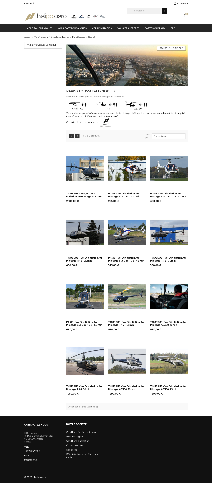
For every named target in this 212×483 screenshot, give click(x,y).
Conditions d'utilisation (77, 441)
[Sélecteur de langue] (29, 3)
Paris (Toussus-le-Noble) (42, 45)
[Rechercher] (147, 11)
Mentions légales (75, 436)
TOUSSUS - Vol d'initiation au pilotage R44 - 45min (126, 324)
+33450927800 (32, 451)
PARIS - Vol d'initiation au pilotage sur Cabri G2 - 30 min (168, 195)
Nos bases (71, 449)
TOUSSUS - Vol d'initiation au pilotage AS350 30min (126, 388)
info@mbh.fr (30, 459)
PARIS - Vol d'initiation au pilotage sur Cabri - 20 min (124, 195)
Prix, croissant (169, 136)
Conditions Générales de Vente (82, 432)
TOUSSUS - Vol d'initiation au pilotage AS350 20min (168, 324)
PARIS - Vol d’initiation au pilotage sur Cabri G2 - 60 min (84, 324)
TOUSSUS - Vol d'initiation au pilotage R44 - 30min (168, 259)
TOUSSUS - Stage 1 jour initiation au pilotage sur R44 (84, 195)
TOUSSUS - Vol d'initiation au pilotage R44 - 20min (84, 259)
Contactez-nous (74, 445)
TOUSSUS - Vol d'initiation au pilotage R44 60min (84, 388)
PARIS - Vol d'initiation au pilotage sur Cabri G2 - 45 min (126, 259)
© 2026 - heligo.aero (35, 477)
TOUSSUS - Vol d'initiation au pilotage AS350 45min (168, 388)
